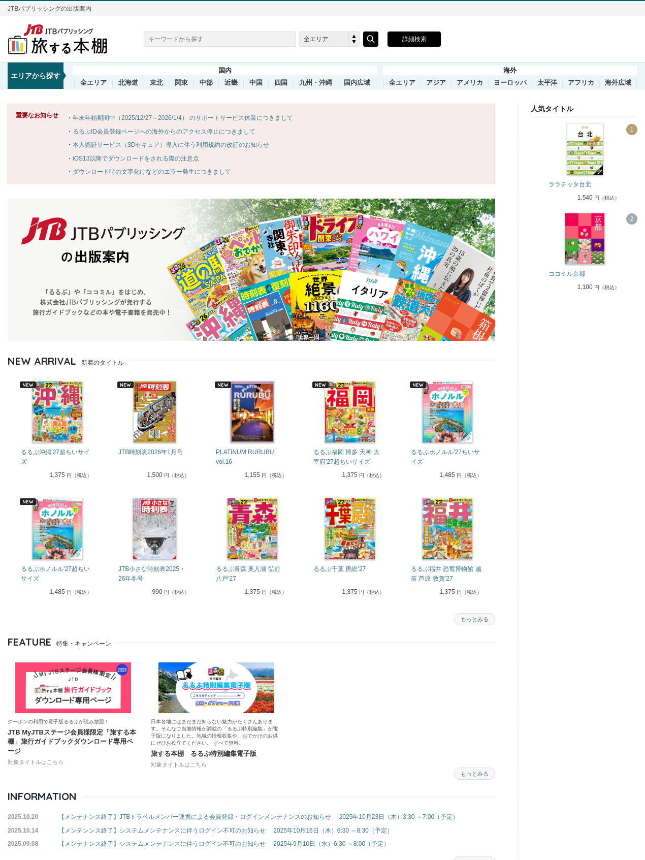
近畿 (231, 82)
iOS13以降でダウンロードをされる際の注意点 (136, 158)
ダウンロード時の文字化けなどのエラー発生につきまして (152, 171)
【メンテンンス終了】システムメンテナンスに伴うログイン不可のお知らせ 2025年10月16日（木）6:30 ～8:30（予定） (225, 830)
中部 (206, 82)
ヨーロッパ (510, 82)
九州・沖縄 (315, 82)
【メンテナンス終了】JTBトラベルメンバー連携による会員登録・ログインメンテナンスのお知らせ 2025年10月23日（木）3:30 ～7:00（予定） (258, 816)
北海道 (128, 82)
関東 (181, 82)
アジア (436, 82)
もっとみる (475, 619)
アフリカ (581, 82)
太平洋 (547, 82)
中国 (256, 82)
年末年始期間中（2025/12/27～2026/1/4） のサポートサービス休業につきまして (183, 117)
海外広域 (618, 82)
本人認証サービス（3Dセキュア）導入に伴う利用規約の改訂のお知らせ (171, 144)
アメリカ (470, 82)
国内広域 (357, 82)
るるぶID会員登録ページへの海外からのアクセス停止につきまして (164, 131)
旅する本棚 (63, 39)
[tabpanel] (56, 431)
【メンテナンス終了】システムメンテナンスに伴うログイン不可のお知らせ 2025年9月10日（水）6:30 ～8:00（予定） (224, 843)
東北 (156, 82)
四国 (280, 82)
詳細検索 (414, 39)
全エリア (93, 82)
